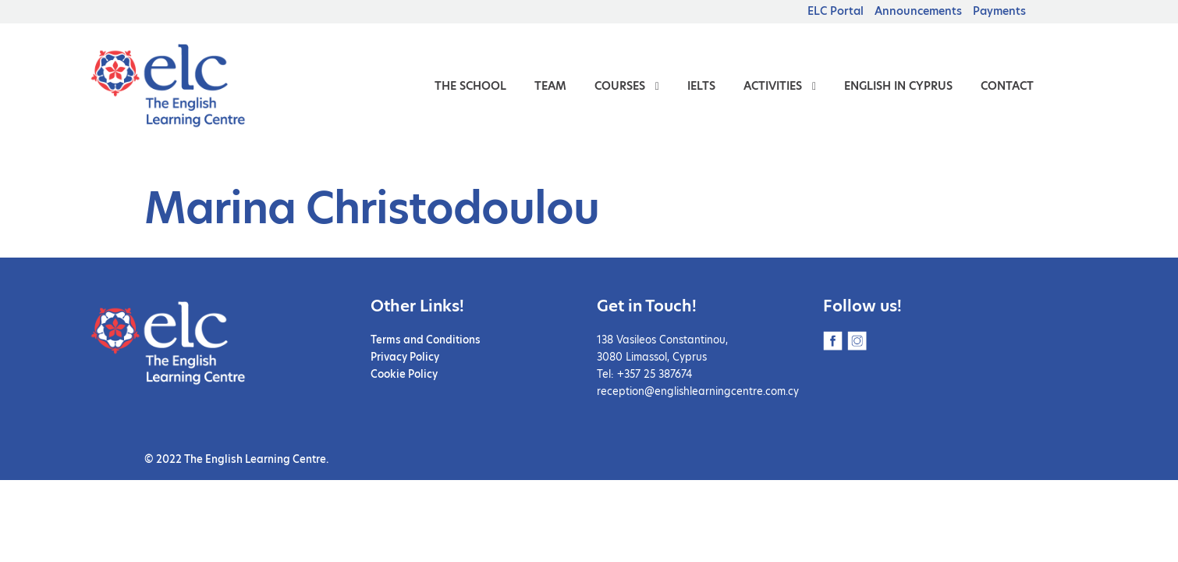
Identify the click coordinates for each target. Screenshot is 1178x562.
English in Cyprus (898, 86)
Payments (999, 11)
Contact (1007, 86)
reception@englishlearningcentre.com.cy (698, 391)
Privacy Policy (405, 357)
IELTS (701, 86)
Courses (619, 86)
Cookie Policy (404, 374)
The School (470, 86)
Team (550, 86)
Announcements (918, 11)
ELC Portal (835, 11)
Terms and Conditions (426, 340)
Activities (772, 86)
